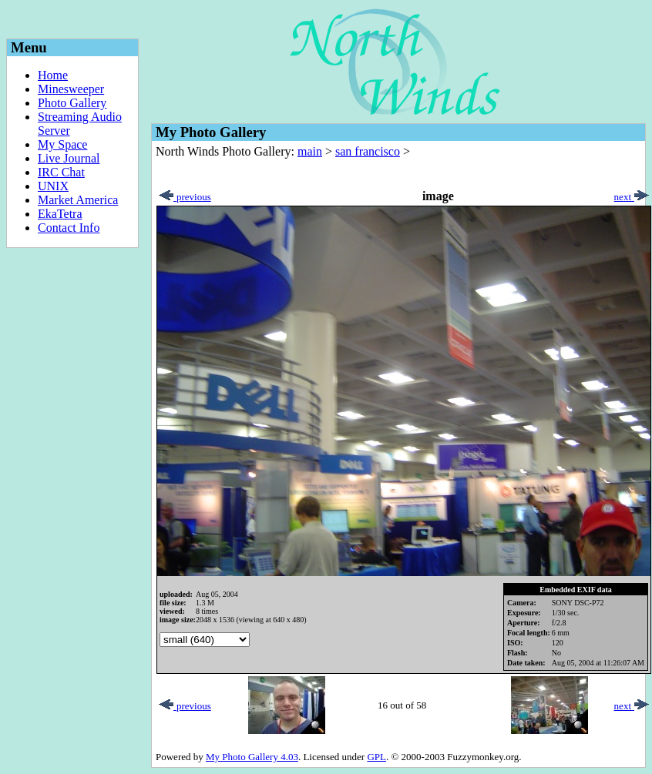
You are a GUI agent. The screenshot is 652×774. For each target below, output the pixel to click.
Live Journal (68, 158)
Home (53, 75)
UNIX (53, 186)
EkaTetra (60, 213)
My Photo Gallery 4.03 (252, 756)
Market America (78, 199)
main (309, 151)
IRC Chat (61, 172)
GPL (376, 756)
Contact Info (68, 227)
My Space (62, 144)
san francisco (367, 151)
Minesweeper (71, 88)
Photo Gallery (72, 102)
